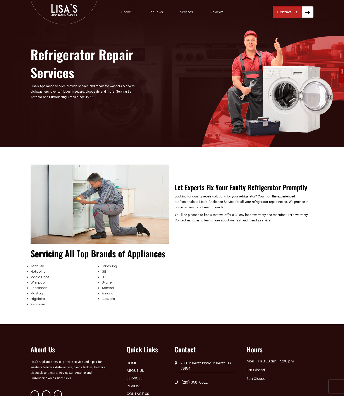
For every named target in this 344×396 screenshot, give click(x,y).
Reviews (216, 12)
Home (126, 12)
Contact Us (295, 12)
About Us (155, 12)
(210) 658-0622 (191, 382)
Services (186, 12)
